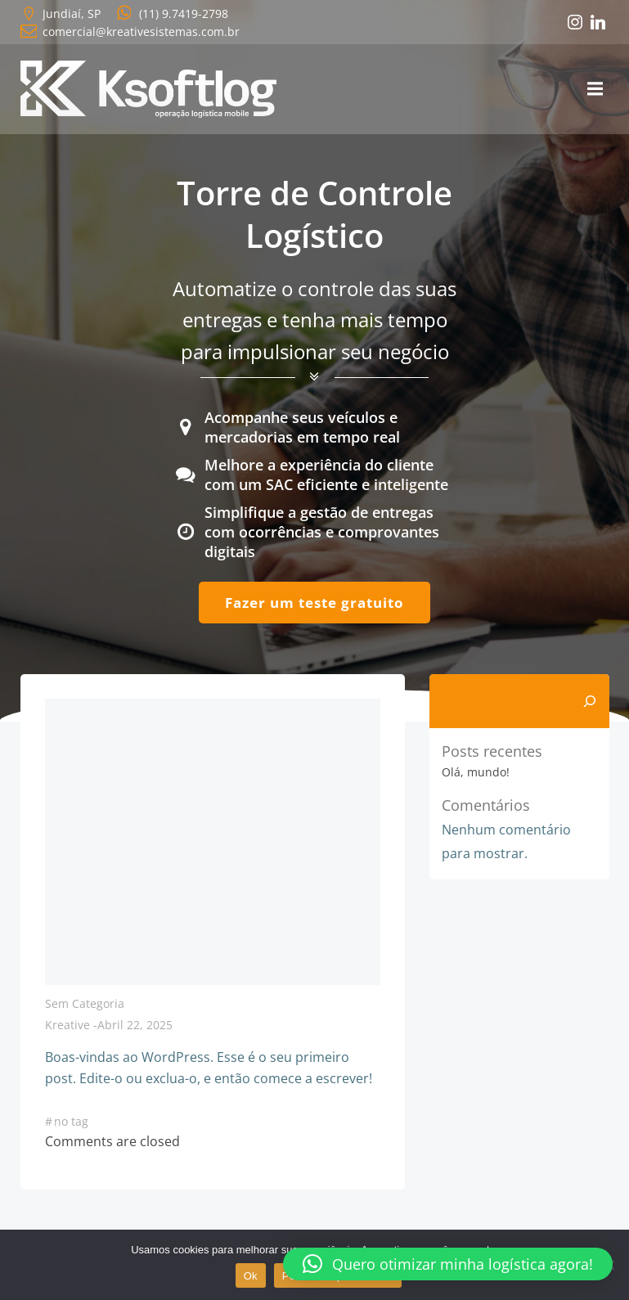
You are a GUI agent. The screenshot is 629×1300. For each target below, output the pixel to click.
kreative (67, 1024)
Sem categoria (84, 1003)
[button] (448, 1264)
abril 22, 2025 (135, 1024)
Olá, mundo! (476, 772)
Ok (251, 1276)
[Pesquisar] (589, 701)
